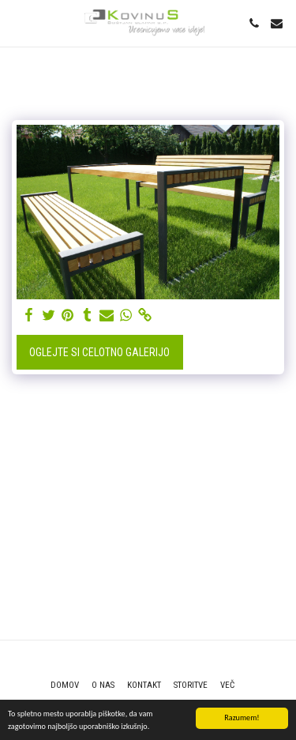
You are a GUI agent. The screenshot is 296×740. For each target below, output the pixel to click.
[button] (17, 23)
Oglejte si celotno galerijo (99, 352)
